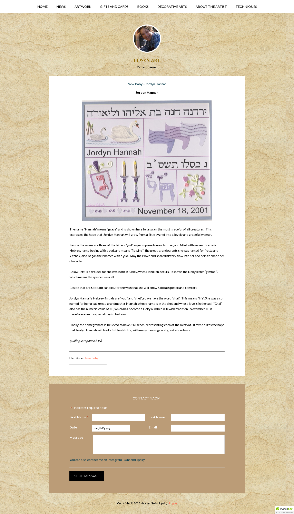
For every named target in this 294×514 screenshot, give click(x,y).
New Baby (91, 358)
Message (76, 437)
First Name (78, 417)
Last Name (157, 417)
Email (153, 427)
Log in (173, 503)
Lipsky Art (147, 60)
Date (73, 427)
